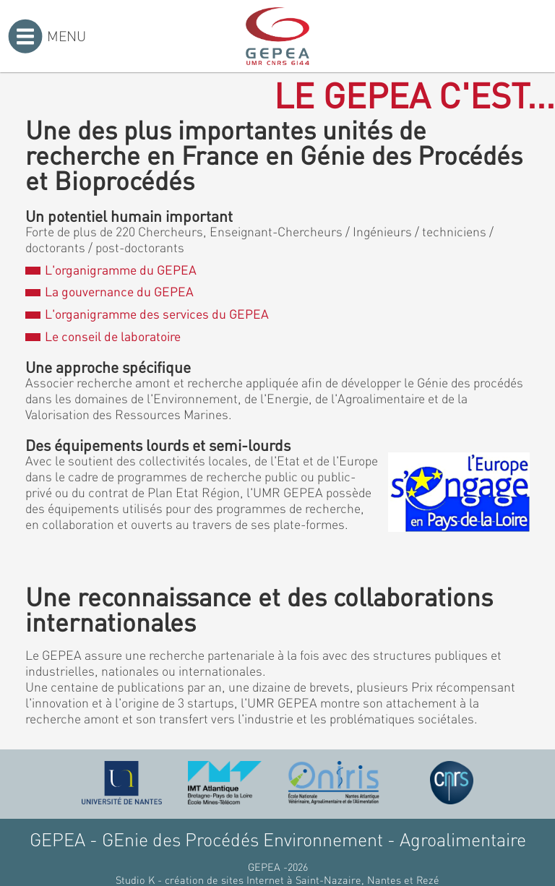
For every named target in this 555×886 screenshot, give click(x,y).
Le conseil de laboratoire (102, 336)
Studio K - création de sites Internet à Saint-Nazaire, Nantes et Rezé (277, 879)
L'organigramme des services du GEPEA (146, 314)
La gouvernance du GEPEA (109, 291)
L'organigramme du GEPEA (110, 270)
